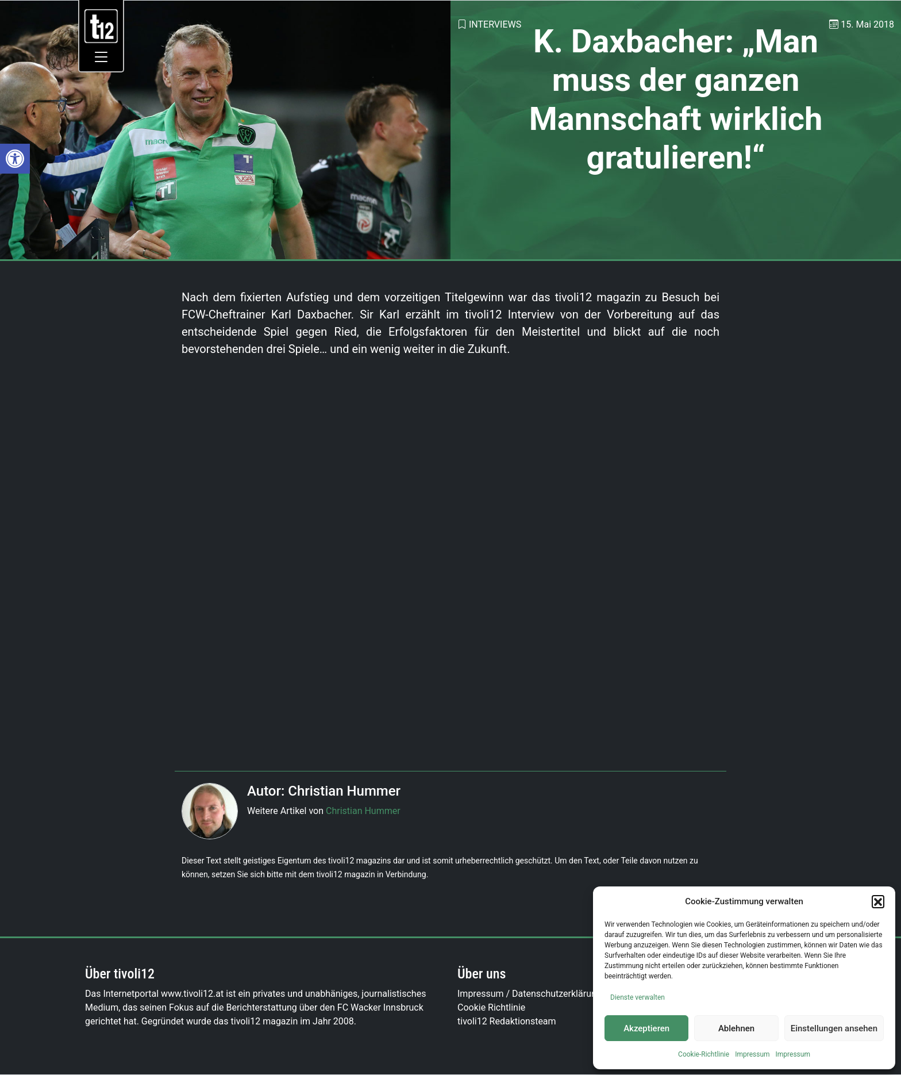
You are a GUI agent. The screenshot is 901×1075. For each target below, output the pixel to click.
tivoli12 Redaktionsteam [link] (506, 1021)
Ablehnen (736, 1028)
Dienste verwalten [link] (637, 997)
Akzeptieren (646, 1028)
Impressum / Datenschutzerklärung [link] (529, 993)
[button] (878, 901)
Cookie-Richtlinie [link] (703, 1054)
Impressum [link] (752, 1054)
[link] (15, 159)
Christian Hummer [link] (363, 810)
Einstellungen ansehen (834, 1028)
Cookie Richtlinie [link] (491, 1007)
